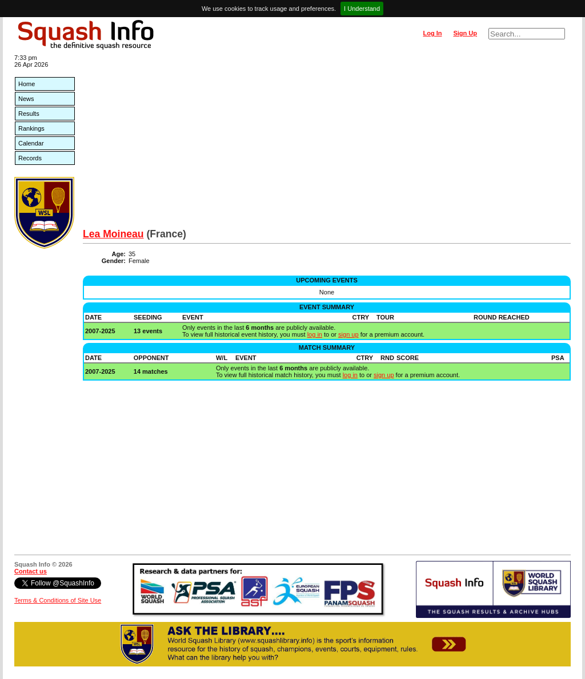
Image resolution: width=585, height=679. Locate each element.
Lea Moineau (113, 234)
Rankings (31, 128)
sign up (348, 334)
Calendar (31, 143)
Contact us (30, 571)
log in (314, 334)
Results (28, 113)
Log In (432, 33)
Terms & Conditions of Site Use (57, 600)
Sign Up (465, 33)
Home (26, 83)
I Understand (362, 8)
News (26, 98)
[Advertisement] (327, 143)
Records (30, 158)
